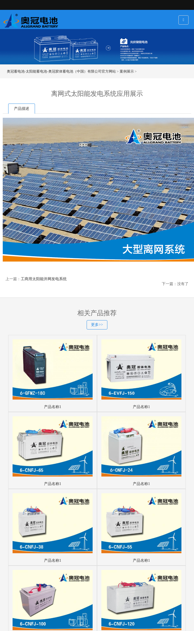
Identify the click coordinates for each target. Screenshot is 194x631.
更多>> (97, 325)
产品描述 (21, 109)
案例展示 (127, 71)
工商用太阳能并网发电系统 (44, 279)
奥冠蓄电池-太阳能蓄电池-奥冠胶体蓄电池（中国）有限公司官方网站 (61, 71)
